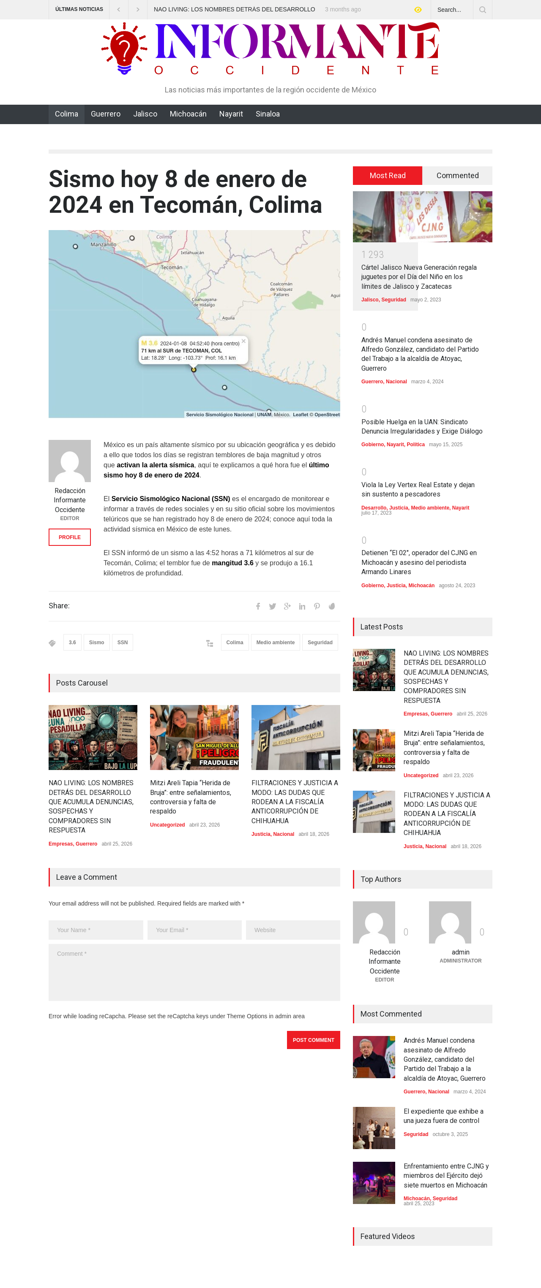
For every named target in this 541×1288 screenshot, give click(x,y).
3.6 (72, 642)
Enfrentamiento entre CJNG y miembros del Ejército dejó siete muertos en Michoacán (446, 1175)
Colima (66, 113)
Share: (59, 606)
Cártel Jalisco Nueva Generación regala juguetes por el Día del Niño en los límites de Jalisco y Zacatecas (419, 276)
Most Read (388, 175)
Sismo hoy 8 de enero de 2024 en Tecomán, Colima (185, 191)
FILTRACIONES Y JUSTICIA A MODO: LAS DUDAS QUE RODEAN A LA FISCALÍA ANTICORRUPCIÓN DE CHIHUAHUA (294, 802)
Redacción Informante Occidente (70, 500)
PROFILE (70, 537)
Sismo (96, 642)
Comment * (194, 972)
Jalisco (145, 113)
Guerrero (105, 113)
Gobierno (372, 444)
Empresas (61, 844)
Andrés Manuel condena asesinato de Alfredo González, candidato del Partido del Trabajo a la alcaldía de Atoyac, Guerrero (445, 1059)
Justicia (260, 834)
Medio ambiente (276, 642)
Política (416, 444)
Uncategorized (167, 825)
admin (461, 952)
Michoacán (188, 113)
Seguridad (320, 642)
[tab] (388, 175)
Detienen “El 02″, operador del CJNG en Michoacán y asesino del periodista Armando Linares (419, 562)
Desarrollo (373, 508)
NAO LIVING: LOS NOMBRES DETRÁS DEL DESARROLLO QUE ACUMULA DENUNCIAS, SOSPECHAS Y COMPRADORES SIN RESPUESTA (234, 9)
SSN (122, 642)
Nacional (283, 834)
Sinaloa (268, 113)
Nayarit (231, 113)
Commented (458, 175)
